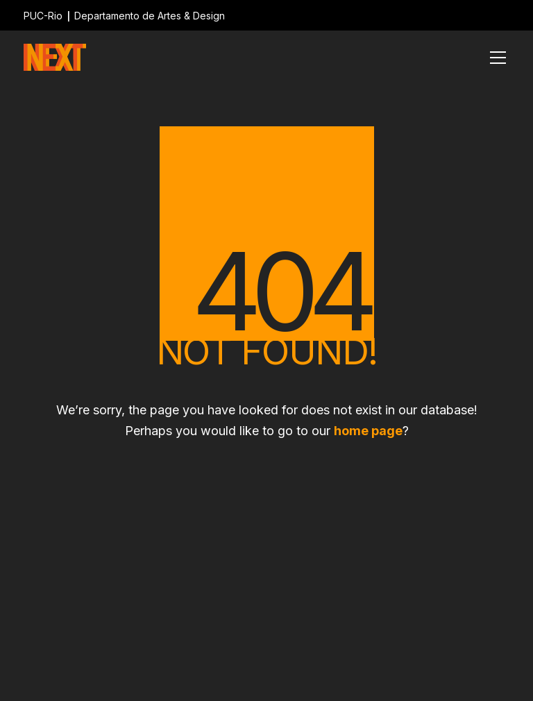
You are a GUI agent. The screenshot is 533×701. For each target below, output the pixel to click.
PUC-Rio (43, 15)
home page (368, 430)
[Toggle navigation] (498, 57)
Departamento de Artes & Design (149, 15)
